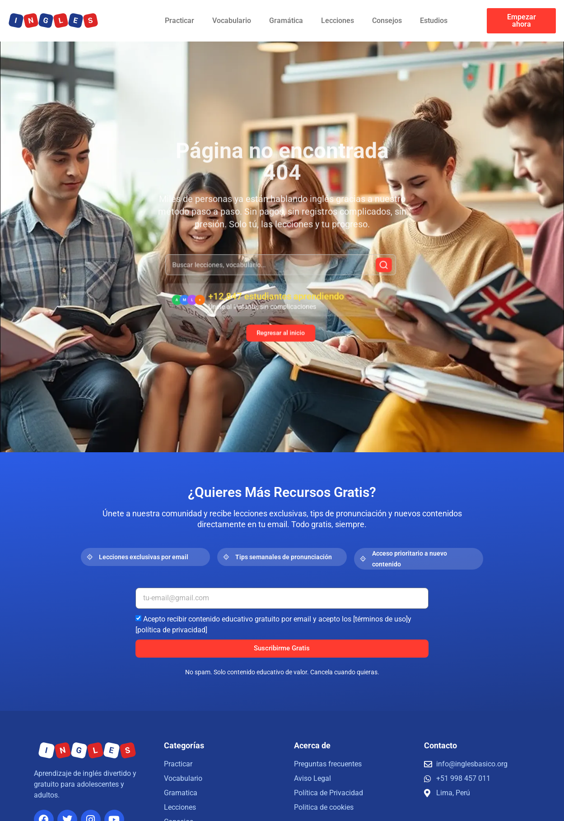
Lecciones (337, 20)
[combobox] (281, 270)
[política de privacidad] (171, 629)
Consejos (387, 20)
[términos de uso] (380, 618)
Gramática (286, 20)
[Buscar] (367, 271)
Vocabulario (231, 20)
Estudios (433, 20)
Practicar (179, 20)
